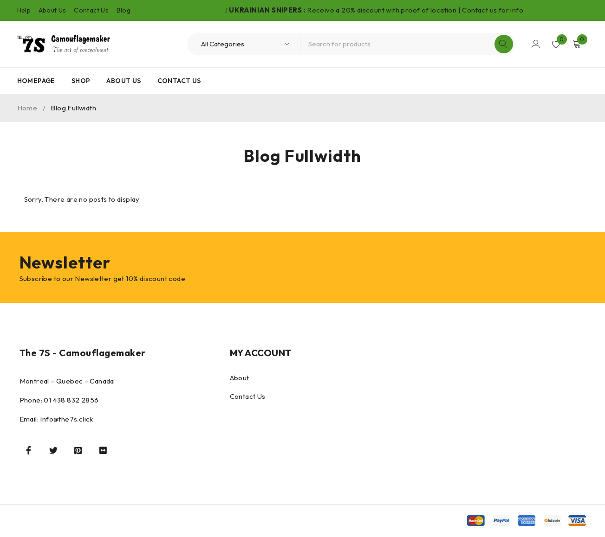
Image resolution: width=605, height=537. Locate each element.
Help (24, 10)
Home (27, 107)
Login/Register (536, 44)
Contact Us (91, 10)
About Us (52, 10)
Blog (124, 10)
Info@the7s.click (66, 419)
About (239, 377)
